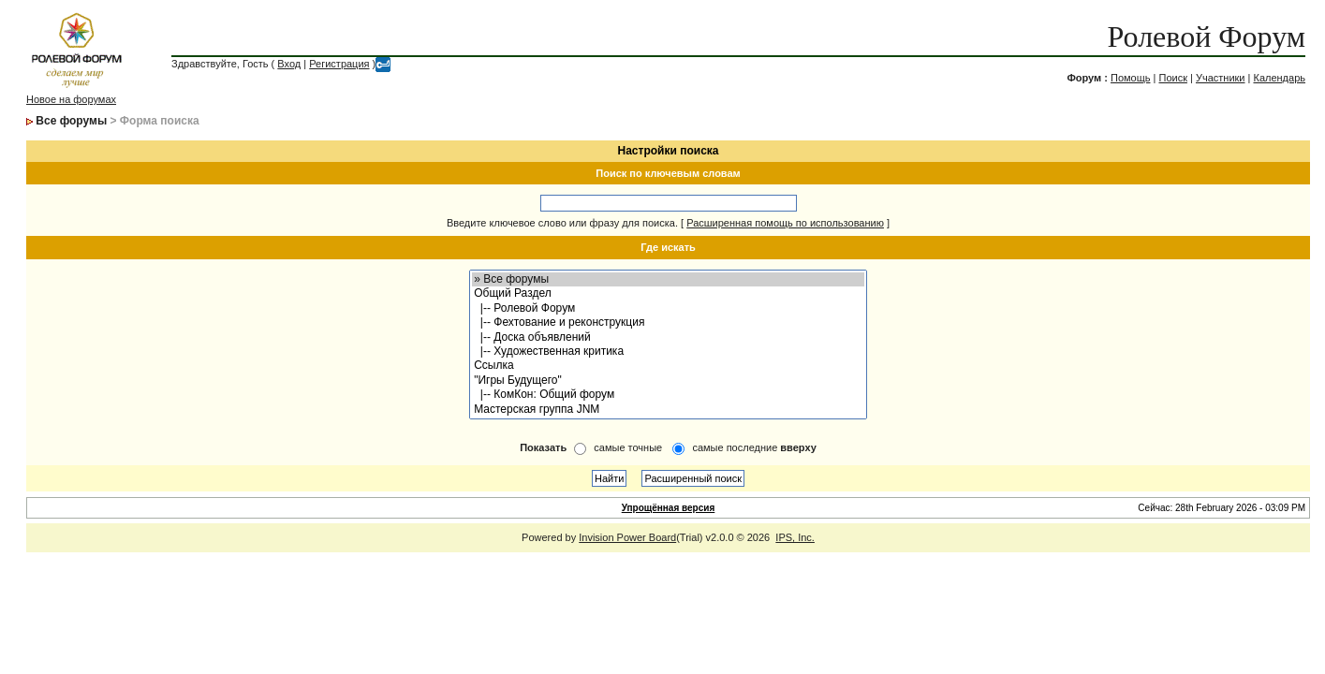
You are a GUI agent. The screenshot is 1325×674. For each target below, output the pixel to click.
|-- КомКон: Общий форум (668, 395)
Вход (289, 63)
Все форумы (71, 120)
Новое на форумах (71, 99)
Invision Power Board (627, 537)
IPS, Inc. (795, 537)
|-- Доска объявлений (668, 337)
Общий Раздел (668, 293)
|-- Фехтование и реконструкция (668, 322)
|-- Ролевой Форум (668, 308)
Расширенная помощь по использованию (785, 222)
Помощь (1131, 77)
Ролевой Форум (1206, 36)
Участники (1220, 77)
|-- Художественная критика (668, 351)
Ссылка (668, 366)
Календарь (1279, 77)
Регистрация (339, 63)
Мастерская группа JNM (668, 410)
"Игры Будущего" (668, 381)
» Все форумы (668, 279)
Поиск (1172, 77)
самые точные (628, 447)
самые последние (754, 447)
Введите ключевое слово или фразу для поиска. (562, 222)
